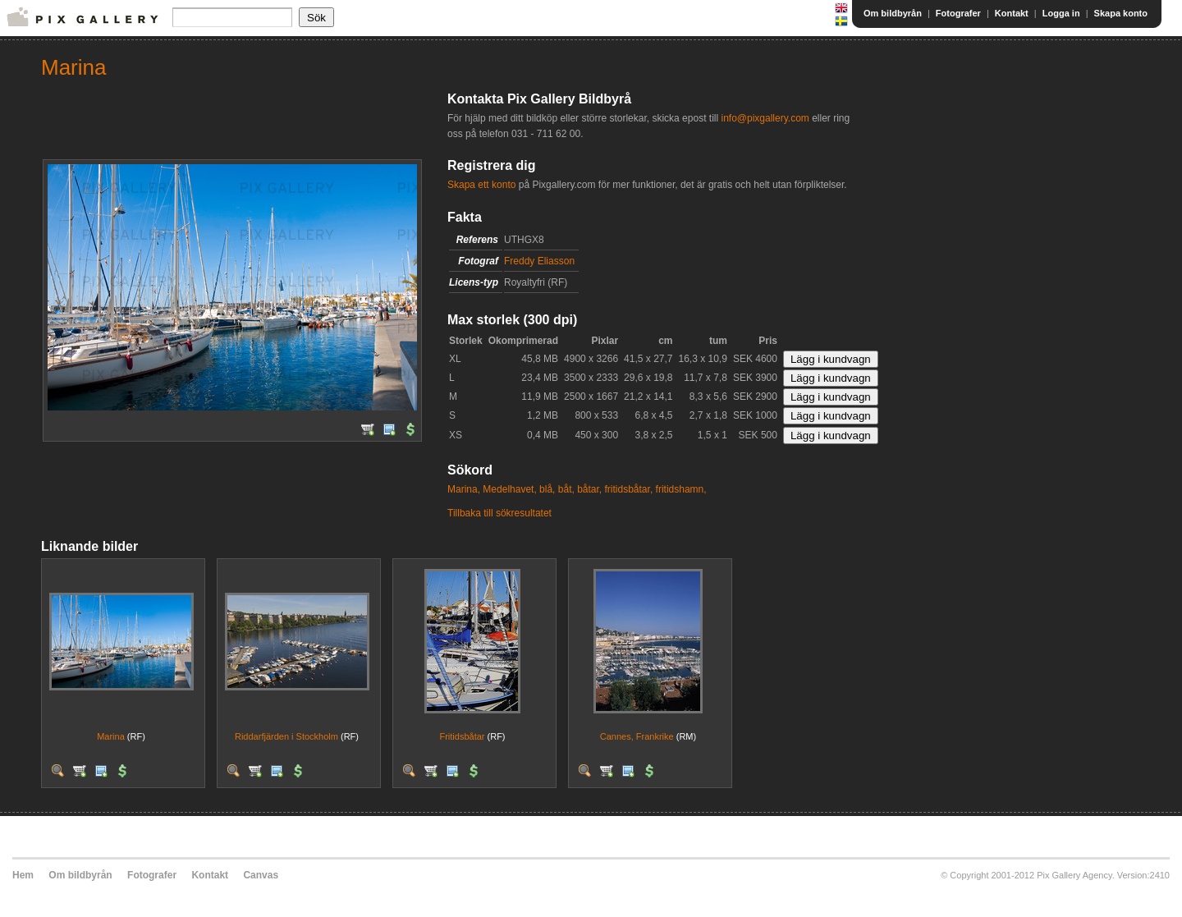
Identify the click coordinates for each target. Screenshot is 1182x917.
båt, (566, 489)
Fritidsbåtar (461, 736)
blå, (547, 489)
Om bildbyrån (893, 13)
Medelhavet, (509, 489)
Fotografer (958, 13)
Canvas (260, 875)
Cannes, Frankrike (637, 736)
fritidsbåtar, (629, 489)
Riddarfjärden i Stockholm (286, 736)
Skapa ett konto (481, 184)
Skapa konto (1121, 13)
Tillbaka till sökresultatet (499, 513)
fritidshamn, (681, 489)
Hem (23, 875)
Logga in (1061, 13)
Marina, (463, 489)
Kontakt (1012, 13)
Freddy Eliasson (539, 261)
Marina (111, 736)
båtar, (589, 489)
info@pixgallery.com (765, 118)
